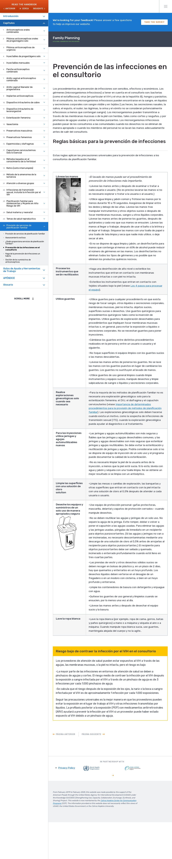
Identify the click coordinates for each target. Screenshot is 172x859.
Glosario (8, 284)
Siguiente (38, 8)
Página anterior (69, 771)
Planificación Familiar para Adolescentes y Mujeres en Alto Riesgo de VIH (22, 203)
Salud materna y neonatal (19, 212)
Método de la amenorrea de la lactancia (21, 175)
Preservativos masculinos (19, 130)
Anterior (10, 8)
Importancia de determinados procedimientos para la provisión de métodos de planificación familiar (124, 424)
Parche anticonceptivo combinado (17, 70)
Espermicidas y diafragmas (20, 144)
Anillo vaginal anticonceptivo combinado (21, 79)
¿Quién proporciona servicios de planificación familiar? (24, 242)
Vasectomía (12, 124)
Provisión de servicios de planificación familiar (18, 226)
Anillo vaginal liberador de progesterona (19, 88)
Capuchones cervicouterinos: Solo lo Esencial (21, 151)
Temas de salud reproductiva (21, 219)
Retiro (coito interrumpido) (19, 168)
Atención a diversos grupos (20, 183)
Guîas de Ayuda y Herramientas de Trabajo (21, 270)
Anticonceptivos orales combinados (18, 31)
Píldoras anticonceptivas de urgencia (20, 48)
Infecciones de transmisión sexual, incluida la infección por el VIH (23, 192)
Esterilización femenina (18, 117)
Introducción (10, 16)
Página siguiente (95, 771)
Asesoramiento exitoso (15, 238)
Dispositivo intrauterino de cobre (23, 102)
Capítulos (9, 23)
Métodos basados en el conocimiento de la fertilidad (21, 160)
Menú (165, 6)
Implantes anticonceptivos (19, 96)
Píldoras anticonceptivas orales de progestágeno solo (22, 39)
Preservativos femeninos (19, 137)
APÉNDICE (9, 278)
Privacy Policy (70, 804)
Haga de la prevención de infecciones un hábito (22, 255)
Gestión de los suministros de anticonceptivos (18, 261)
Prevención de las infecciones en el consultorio (22, 248)
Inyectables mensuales (18, 63)
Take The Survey (154, 22)
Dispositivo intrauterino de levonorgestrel (19, 110)
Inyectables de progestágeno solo (23, 56)
